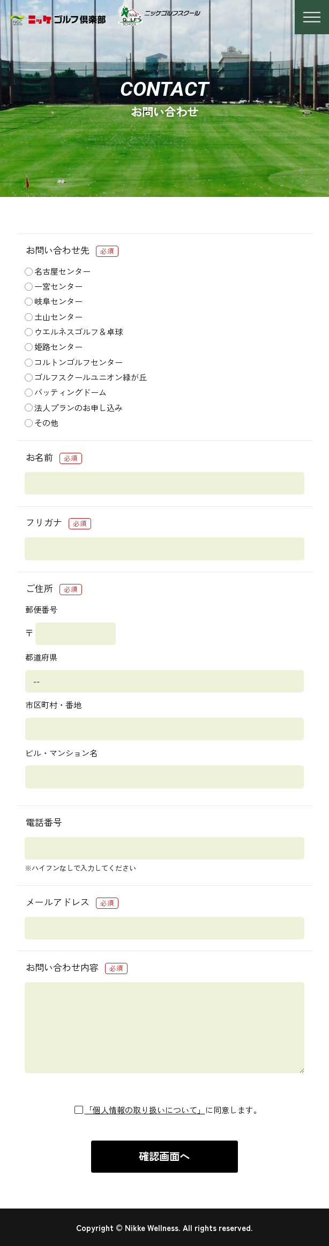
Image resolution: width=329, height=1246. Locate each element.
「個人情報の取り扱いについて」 (145, 1109)
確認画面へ (164, 1156)
